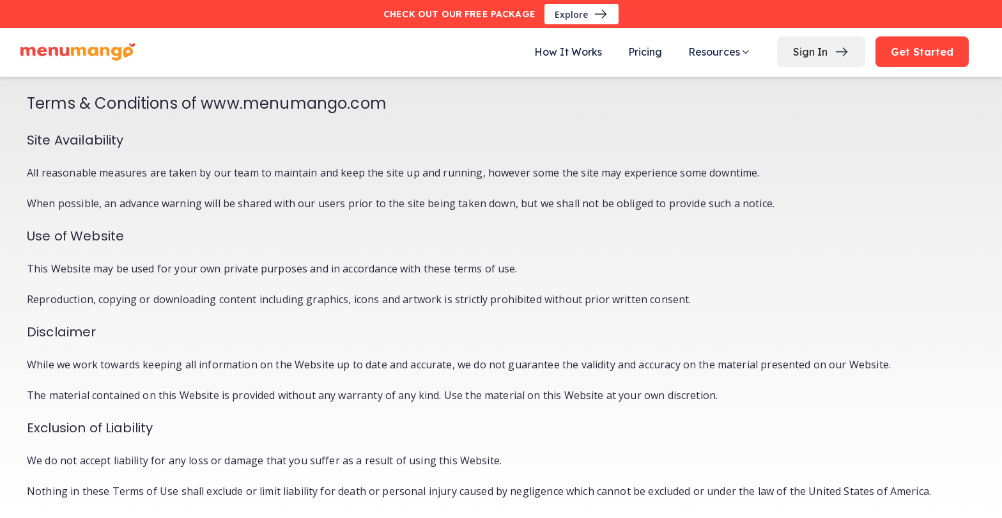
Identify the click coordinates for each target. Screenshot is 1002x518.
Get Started (922, 51)
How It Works (568, 51)
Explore (581, 14)
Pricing (645, 51)
